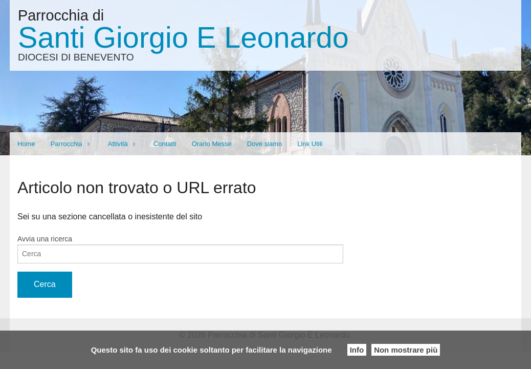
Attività (118, 144)
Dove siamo (264, 144)
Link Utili (309, 144)
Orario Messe (212, 144)
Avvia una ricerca (44, 239)
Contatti (164, 144)
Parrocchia (66, 144)
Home (26, 144)
